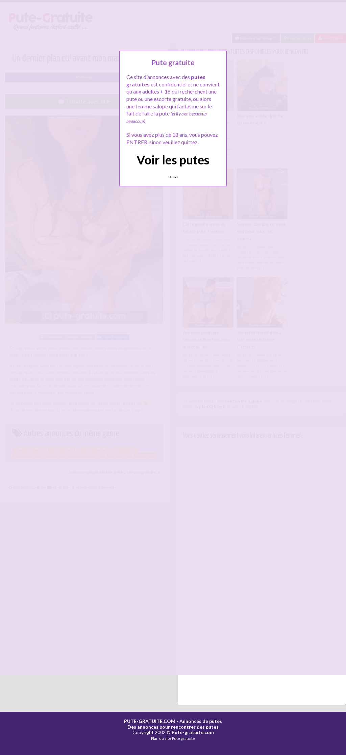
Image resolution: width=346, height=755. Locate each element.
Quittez (173, 177)
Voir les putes (173, 159)
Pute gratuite (183, 737)
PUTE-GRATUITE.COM (149, 720)
